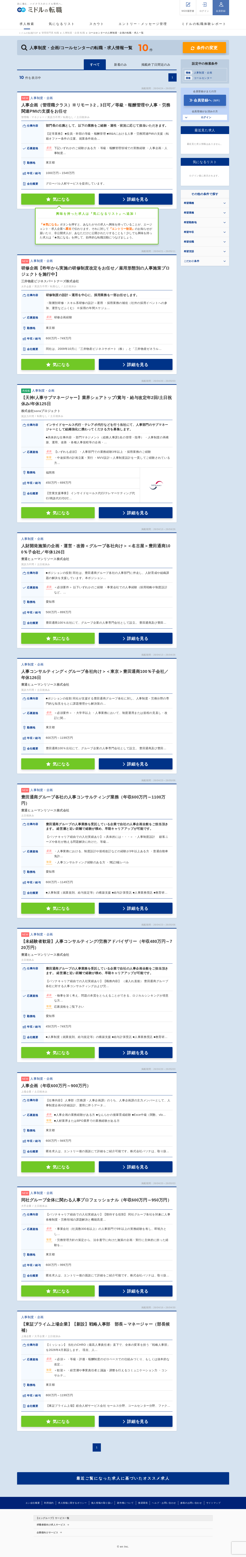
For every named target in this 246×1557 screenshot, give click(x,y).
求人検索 (27, 24)
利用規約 (49, 1503)
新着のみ (120, 64)
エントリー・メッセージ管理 (143, 24)
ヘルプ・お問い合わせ (164, 1503)
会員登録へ (207, 100)
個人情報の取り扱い (102, 1503)
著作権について (125, 1503)
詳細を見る (137, 199)
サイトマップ (213, 1503)
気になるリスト (62, 24)
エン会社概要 (33, 1503)
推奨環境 (143, 1503)
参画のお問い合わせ (191, 1503)
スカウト (96, 24)
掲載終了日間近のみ (155, 64)
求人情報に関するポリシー (72, 1503)
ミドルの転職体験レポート (204, 24)
